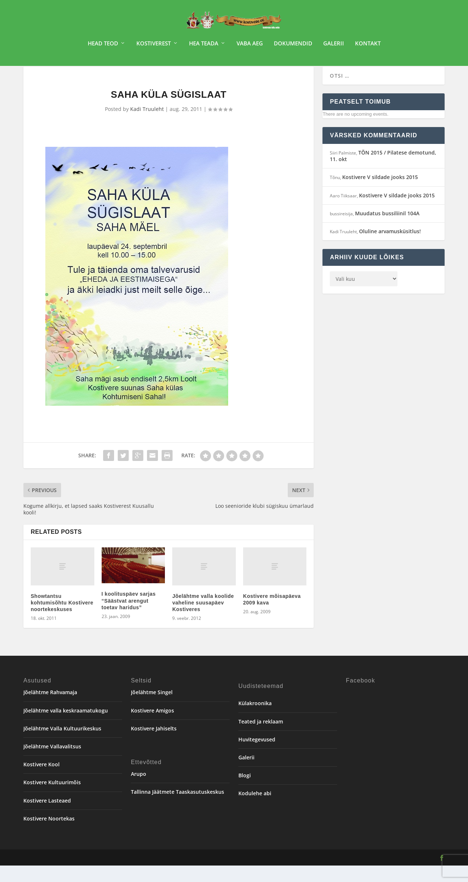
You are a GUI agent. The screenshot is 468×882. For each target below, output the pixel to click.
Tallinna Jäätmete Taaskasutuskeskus (177, 808)
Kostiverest (153, 46)
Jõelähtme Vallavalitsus (52, 762)
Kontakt (368, 46)
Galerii (333, 46)
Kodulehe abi (254, 809)
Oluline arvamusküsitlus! (390, 247)
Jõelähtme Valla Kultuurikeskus (62, 744)
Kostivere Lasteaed (47, 817)
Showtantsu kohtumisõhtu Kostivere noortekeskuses (62, 619)
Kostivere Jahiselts (154, 744)
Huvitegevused (256, 755)
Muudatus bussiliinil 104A (387, 229)
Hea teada (203, 46)
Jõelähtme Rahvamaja (50, 708)
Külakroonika (255, 719)
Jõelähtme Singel (152, 708)
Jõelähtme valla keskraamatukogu (65, 726)
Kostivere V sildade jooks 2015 (380, 193)
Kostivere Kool (41, 780)
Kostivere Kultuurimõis (52, 798)
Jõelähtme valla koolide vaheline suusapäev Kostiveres (203, 619)
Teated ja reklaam (260, 737)
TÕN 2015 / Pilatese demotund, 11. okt (383, 172)
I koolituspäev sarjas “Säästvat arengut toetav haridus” (129, 616)
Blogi (244, 791)
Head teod (103, 46)
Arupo (138, 790)
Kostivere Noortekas (49, 834)
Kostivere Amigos (152, 726)
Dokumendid (293, 46)
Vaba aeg (250, 46)
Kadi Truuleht (147, 125)
